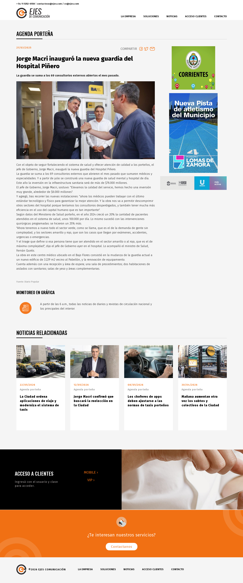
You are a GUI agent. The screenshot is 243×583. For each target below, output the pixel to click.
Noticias (171, 16)
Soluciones (151, 16)
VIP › (90, 481)
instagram (216, 4)
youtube (223, 4)
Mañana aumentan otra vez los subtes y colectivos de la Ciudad (200, 402)
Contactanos (121, 548)
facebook (203, 4)
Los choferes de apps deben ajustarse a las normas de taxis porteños (148, 402)
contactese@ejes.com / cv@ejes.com (58, 3)
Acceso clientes (195, 16)
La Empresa (128, 16)
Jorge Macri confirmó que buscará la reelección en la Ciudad (94, 402)
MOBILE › (91, 474)
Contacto (220, 16)
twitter (209, 4)
